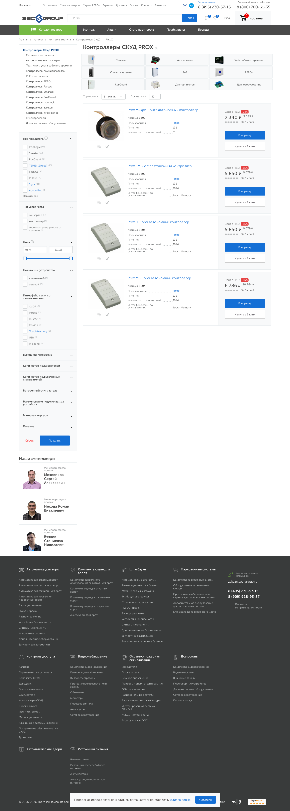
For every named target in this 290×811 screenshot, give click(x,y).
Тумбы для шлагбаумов (136, 596)
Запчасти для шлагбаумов (137, 635)
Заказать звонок (207, 2)
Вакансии (160, 5)
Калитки (24, 666)
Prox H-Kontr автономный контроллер (158, 222)
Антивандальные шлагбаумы (139, 585)
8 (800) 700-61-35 (253, 7)
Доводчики (25, 683)
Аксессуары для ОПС (135, 720)
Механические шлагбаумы (138, 590)
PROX (176, 122)
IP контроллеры (36, 118)
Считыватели (27, 694)
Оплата (134, 5)
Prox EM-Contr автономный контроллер (160, 166)
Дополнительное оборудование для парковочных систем (193, 604)
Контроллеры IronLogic (40, 102)
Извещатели (129, 666)
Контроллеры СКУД (31, 700)
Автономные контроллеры (43, 60)
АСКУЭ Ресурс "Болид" (135, 714)
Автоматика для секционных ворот (40, 590)
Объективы (77, 692)
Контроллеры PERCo (39, 81)
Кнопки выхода (28, 706)
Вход (227, 17)
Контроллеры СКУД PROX (41, 50)
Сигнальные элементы (32, 627)
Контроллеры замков (39, 107)
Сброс (29, 440)
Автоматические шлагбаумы (139, 579)
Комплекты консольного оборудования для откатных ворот (91, 581)
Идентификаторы (29, 711)
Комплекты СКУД (29, 678)
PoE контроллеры (37, 76)
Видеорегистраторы (82, 678)
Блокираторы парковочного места (194, 611)
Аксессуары (77, 709)
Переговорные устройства (189, 683)
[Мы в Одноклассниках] (240, 802)
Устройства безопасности (35, 622)
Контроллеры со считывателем (45, 71)
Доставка (121, 5)
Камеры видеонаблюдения (86, 672)
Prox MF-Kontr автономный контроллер (159, 278)
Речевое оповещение (135, 678)
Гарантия (108, 5)
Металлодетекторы (30, 717)
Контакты (146, 5)
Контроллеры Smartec (39, 91)
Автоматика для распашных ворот (39, 585)
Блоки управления (30, 605)
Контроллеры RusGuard (41, 97)
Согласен (205, 800)
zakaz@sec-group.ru (242, 581)
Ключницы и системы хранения (38, 722)
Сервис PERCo (91, 5)
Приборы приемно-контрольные (142, 683)
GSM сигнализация (133, 689)
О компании (50, 5)
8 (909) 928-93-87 (244, 596)
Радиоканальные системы (138, 694)
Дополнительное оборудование (46, 123)
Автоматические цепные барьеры (142, 641)
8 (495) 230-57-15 (214, 7)
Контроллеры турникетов (42, 112)
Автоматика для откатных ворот (38, 579)
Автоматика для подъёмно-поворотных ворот (35, 598)
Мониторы (77, 698)
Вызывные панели (184, 678)
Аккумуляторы (79, 773)
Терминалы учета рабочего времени (49, 65)
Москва (23, 5)
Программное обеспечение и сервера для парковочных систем (193, 596)
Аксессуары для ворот (84, 614)
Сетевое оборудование (84, 714)
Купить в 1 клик (245, 146)
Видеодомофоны (183, 672)
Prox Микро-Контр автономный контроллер (163, 110)
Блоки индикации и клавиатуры (141, 700)
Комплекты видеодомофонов (191, 666)
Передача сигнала (81, 703)
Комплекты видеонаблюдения (88, 666)
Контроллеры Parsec (39, 86)
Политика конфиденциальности (248, 606)
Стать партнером (70, 5)
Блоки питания (79, 759)
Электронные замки (31, 689)
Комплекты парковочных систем (193, 579)
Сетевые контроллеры (40, 55)
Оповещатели (130, 672)
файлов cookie (180, 800)
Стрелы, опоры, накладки (137, 602)
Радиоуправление (30, 616)
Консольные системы (32, 633)
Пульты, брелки (28, 610)
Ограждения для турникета (35, 672)
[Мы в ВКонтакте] (234, 802)
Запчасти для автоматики (34, 644)
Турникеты (25, 737)
